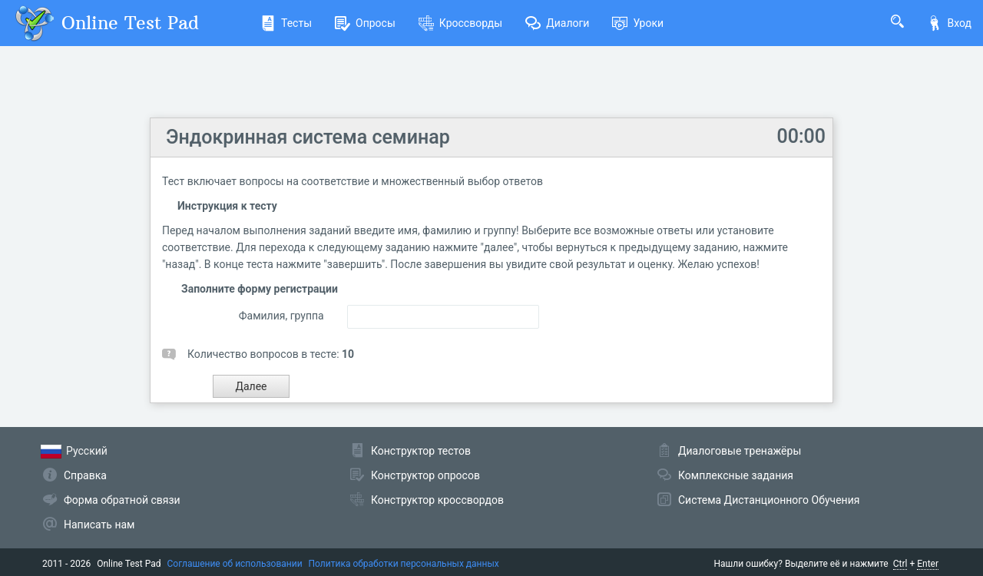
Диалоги (557, 23)
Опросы (365, 23)
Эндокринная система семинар (308, 137)
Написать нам (99, 524)
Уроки (638, 23)
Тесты (286, 23)
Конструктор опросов (425, 475)
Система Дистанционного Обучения (768, 500)
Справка (85, 475)
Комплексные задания (735, 475)
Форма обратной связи (122, 500)
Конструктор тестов (421, 451)
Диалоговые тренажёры (739, 451)
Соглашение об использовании (235, 563)
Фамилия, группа (281, 316)
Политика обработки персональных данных (404, 563)
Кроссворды (460, 23)
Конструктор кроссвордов (437, 500)
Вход (949, 23)
